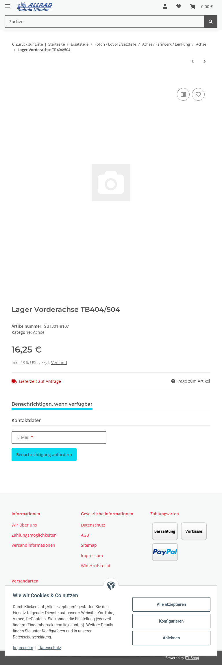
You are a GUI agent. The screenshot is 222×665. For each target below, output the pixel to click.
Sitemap (89, 545)
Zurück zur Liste (29, 44)
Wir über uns (24, 525)
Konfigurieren (170, 621)
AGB (85, 535)
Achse (39, 332)
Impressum (24, 647)
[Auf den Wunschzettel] (198, 94)
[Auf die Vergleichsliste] (183, 94)
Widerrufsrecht (95, 565)
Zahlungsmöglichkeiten (34, 535)
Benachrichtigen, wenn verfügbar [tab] (52, 404)
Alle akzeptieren (169, 604)
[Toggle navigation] (7, 3)
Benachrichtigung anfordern (44, 454)
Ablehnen (169, 638)
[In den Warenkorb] (16, 80)
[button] (165, 6)
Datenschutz (51, 647)
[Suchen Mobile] (104, 21)
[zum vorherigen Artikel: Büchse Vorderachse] (193, 61)
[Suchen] (210, 21)
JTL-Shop (192, 657)
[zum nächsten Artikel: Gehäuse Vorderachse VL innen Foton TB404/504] (204, 61)
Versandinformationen (33, 545)
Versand (59, 362)
